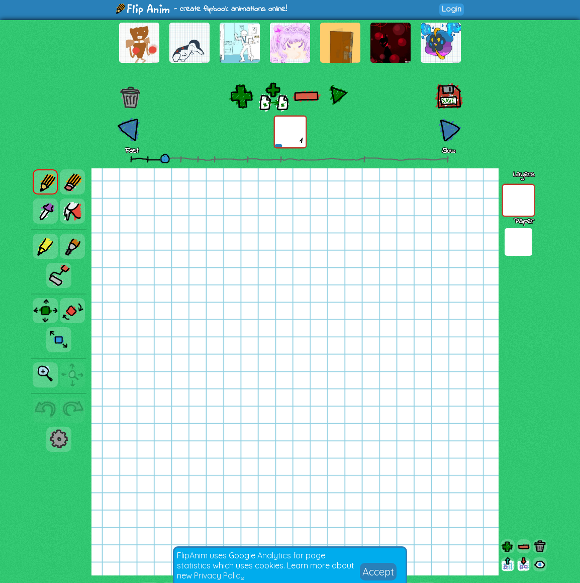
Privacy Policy (219, 575)
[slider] (165, 158)
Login (451, 9)
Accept (378, 571)
